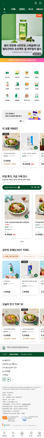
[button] (37, 54)
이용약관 (4, 354)
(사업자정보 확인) (25, 404)
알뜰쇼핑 (39, 9)
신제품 (13, 9)
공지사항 (3, 348)
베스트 (30, 9)
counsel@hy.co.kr (12, 402)
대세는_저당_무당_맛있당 (11, 256)
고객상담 (5, 375)
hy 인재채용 (6, 371)
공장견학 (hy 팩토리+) (9, 364)
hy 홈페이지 (6, 360)
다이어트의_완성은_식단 (29, 256)
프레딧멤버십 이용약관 (26, 354)
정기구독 (22, 9)
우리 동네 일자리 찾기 (9, 367)
